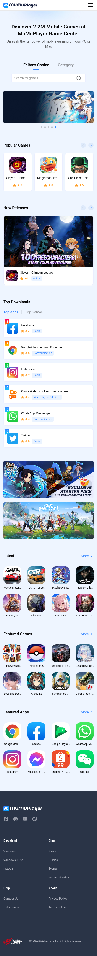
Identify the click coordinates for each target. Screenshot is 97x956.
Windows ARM (13, 860)
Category (66, 65)
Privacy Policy (57, 898)
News (52, 851)
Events (52, 868)
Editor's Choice (36, 65)
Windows (9, 851)
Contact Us (10, 898)
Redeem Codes (58, 877)
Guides (53, 860)
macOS (8, 868)
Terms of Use (57, 907)
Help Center (11, 907)
